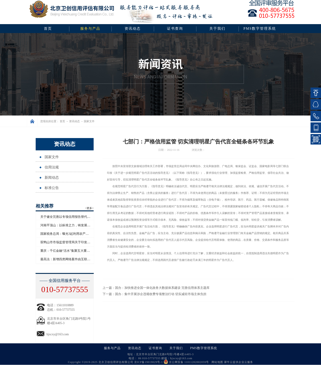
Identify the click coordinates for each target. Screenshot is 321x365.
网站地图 (216, 362)
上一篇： (156, 287)
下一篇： (154, 294)
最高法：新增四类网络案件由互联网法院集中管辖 (74, 259)
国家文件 (89, 121)
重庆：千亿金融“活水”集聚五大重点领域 (68, 250)
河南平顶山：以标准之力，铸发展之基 (66, 225)
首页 (48, 28)
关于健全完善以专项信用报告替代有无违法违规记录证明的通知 (84, 216)
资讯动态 (74, 121)
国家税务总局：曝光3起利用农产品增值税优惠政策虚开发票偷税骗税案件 (91, 233)
